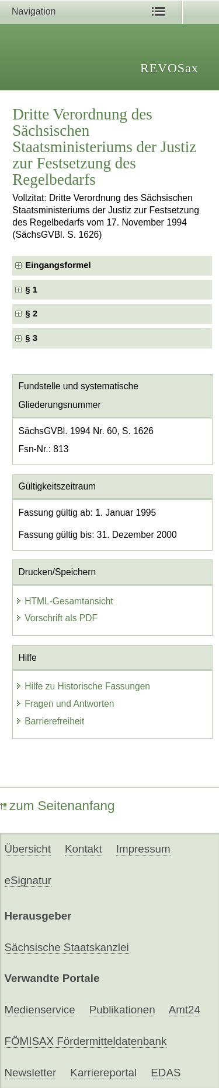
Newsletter (31, 1072)
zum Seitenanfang (57, 805)
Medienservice (40, 1010)
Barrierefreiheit (49, 721)
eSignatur (28, 880)
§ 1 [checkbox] (32, 289)
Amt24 (184, 1010)
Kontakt (83, 849)
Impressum (143, 849)
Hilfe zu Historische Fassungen (82, 686)
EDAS (165, 1072)
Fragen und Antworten (64, 704)
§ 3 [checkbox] (32, 338)
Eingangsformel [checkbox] (58, 265)
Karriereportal (103, 1072)
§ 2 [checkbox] (32, 313)
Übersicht (28, 849)
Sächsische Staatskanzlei (67, 947)
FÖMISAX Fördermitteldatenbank (86, 1041)
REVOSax (169, 68)
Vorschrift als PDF (56, 618)
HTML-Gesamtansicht (64, 601)
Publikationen (122, 1010)
